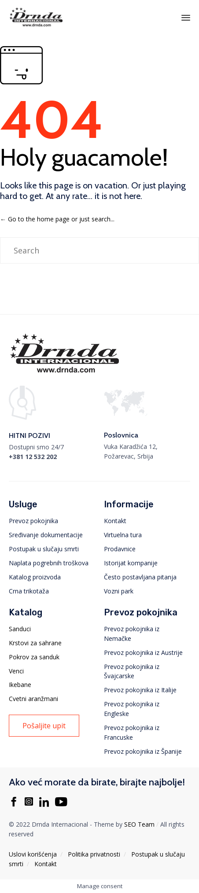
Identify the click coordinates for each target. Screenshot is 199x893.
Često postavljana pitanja (140, 577)
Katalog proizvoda (35, 577)
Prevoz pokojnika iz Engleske (131, 709)
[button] (44, 726)
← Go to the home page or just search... (57, 219)
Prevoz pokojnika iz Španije (143, 751)
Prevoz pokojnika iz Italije (140, 690)
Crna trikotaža (29, 591)
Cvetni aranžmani (33, 698)
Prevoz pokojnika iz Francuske (131, 732)
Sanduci (20, 629)
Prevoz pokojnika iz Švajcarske (131, 671)
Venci (16, 671)
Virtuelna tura (123, 535)
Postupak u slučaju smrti (44, 549)
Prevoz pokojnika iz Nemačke (131, 634)
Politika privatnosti (94, 854)
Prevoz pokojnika (33, 521)
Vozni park (118, 591)
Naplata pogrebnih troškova (48, 563)
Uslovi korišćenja (33, 854)
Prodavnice (120, 549)
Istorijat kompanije (131, 563)
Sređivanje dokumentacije (46, 535)
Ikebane (20, 684)
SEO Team (139, 824)
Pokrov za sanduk (34, 657)
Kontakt (115, 521)
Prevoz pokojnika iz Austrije (143, 652)
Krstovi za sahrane (35, 643)
